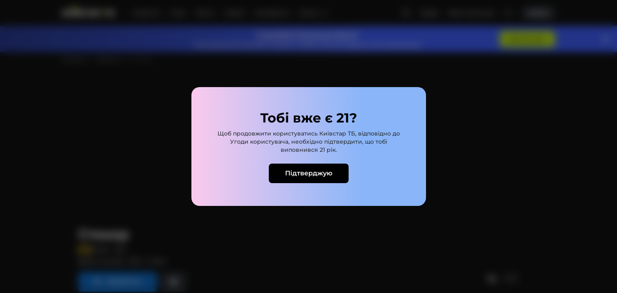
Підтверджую (308, 173)
